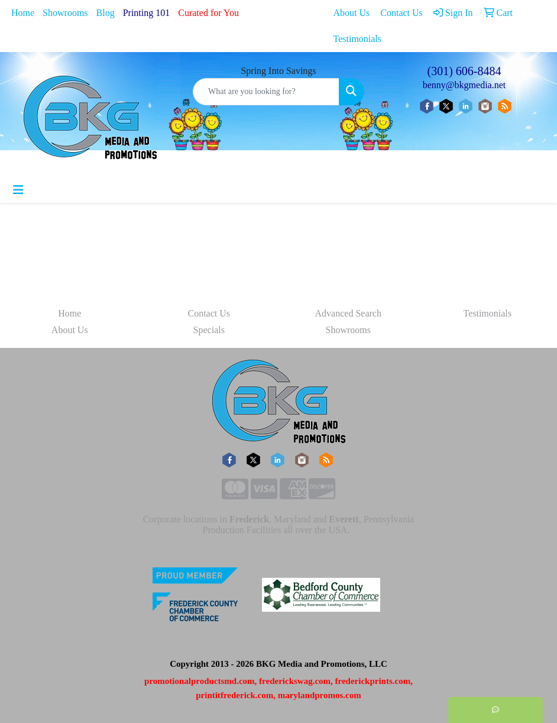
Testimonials (487, 313)
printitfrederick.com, (236, 695)
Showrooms (65, 13)
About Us (69, 330)
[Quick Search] (266, 91)
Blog (105, 13)
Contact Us (208, 313)
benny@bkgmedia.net (464, 85)
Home (22, 13)
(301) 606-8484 (464, 71)
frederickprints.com (373, 681)
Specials (209, 330)
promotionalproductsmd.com (199, 681)
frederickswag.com (295, 681)
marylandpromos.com (319, 695)
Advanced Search (348, 313)
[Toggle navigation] (18, 190)
